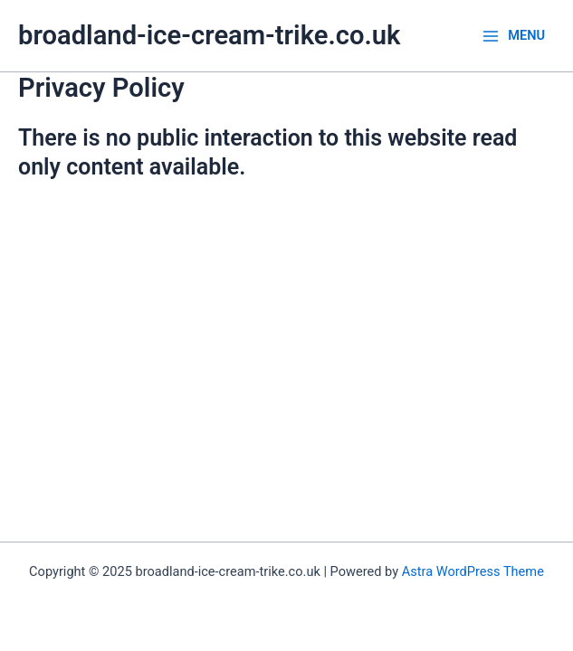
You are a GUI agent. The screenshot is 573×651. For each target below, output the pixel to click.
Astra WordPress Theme (473, 571)
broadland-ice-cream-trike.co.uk (209, 35)
